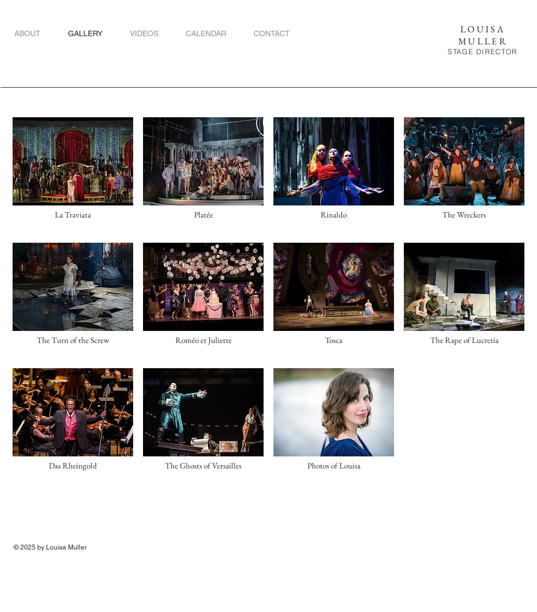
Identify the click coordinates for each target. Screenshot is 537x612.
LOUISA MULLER (482, 35)
